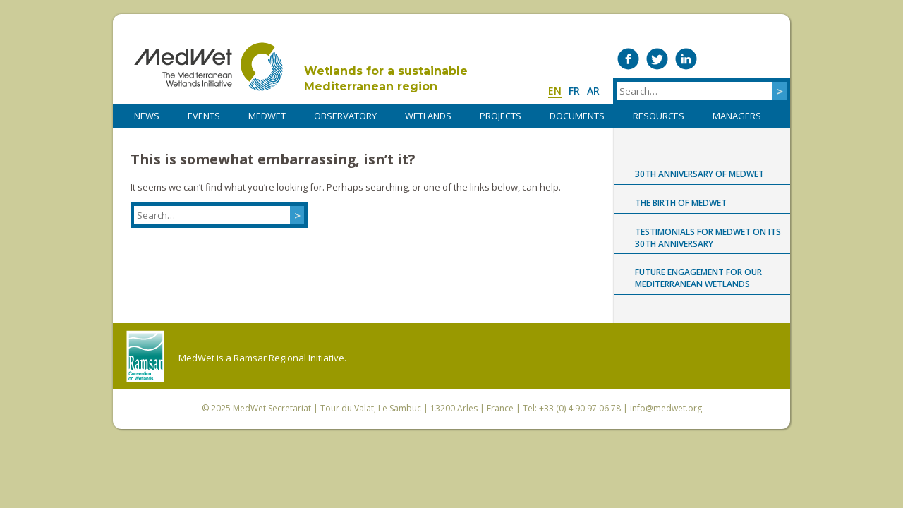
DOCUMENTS (577, 115)
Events (204, 115)
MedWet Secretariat (272, 408)
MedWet (208, 66)
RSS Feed (773, 59)
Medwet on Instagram (744, 59)
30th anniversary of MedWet (699, 174)
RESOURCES (658, 115)
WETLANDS (428, 115)
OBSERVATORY (345, 115)
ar (593, 90)
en (555, 90)
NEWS (146, 115)
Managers (737, 115)
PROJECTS (500, 115)
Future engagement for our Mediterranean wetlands (698, 278)
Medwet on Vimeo (715, 59)
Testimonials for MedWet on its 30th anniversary (708, 238)
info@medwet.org (666, 408)
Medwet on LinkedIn (686, 59)
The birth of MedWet (681, 203)
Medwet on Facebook (628, 59)
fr (574, 90)
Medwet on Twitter (657, 59)
